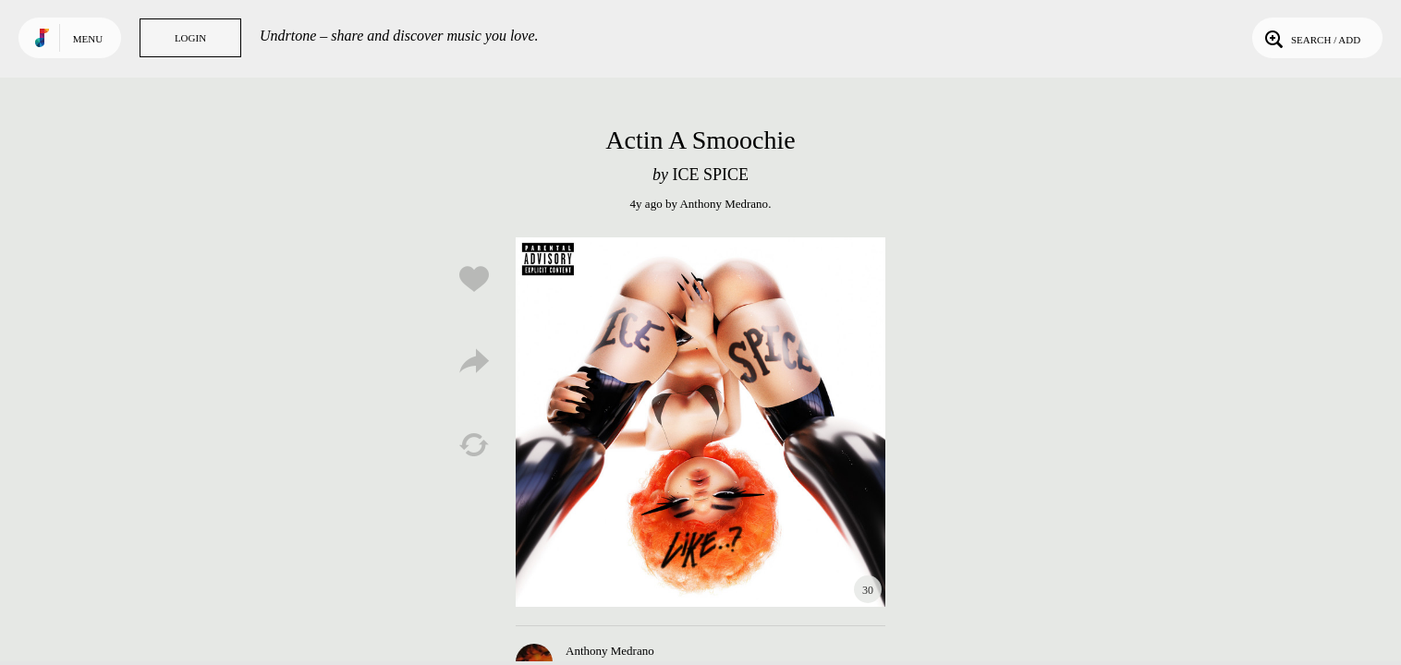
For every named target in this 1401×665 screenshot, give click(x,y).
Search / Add (1310, 38)
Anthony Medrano (723, 204)
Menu (88, 38)
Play (700, 422)
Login (190, 37)
